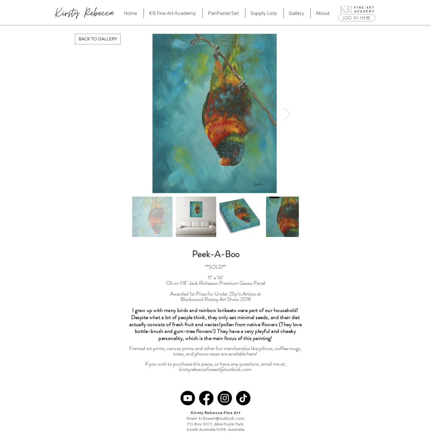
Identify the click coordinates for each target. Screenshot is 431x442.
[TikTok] (243, 398)
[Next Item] (287, 113)
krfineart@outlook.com (221, 418)
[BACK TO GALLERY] (98, 39)
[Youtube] (188, 398)
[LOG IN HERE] (356, 18)
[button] (173, 13)
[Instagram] (225, 398)
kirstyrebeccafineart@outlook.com (215, 369)
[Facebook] (206, 398)
